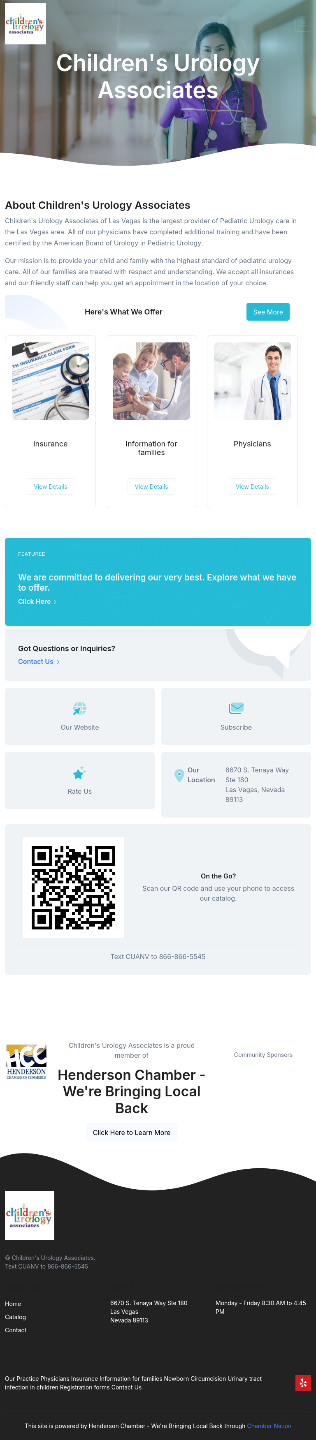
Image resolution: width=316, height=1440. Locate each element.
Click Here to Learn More (132, 1132)
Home (13, 1303)
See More (268, 312)
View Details (50, 486)
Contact (15, 1330)
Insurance (50, 443)
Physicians (252, 443)
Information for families (151, 448)
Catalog (15, 1316)
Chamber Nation (269, 1425)
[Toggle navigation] (303, 24)
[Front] (27, 23)
